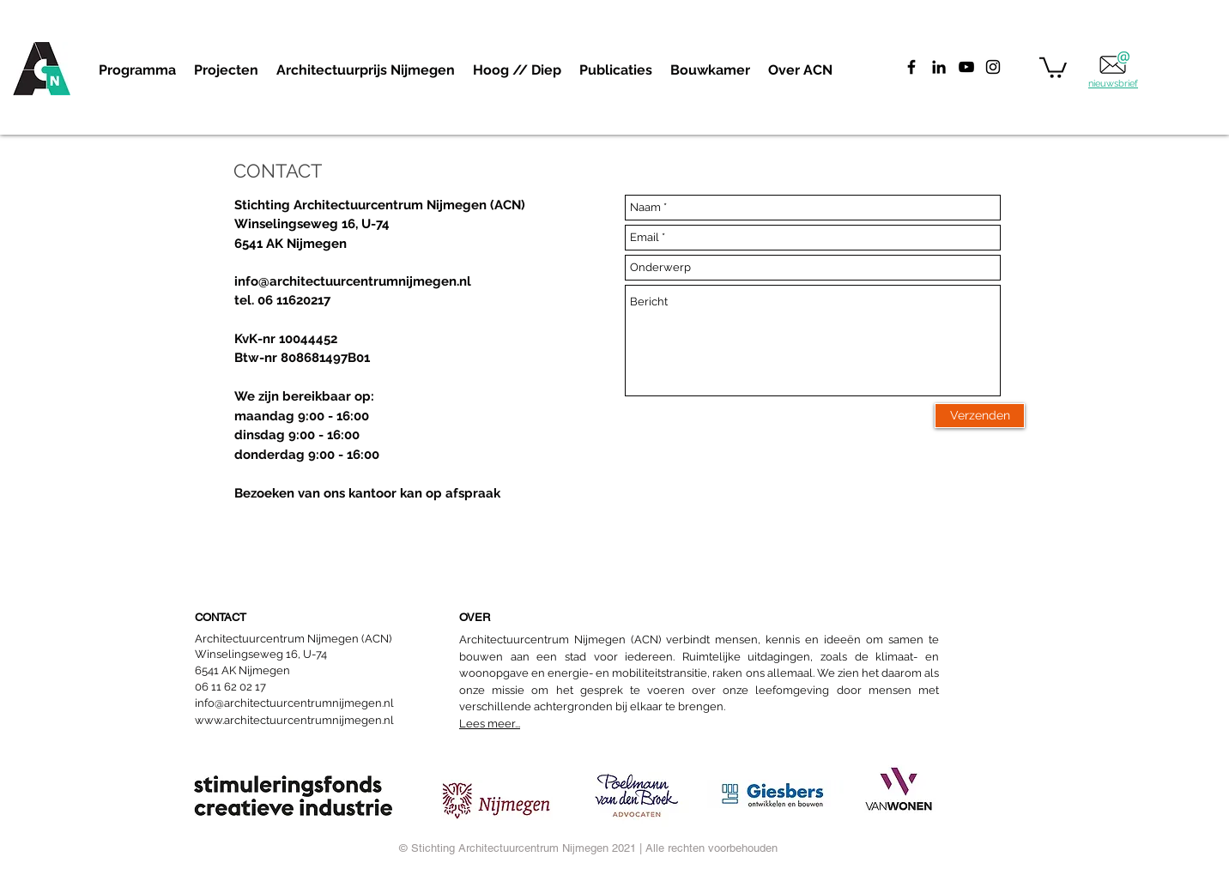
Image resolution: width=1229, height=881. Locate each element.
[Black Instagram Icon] (993, 66)
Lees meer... (489, 723)
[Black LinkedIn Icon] (938, 66)
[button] (226, 70)
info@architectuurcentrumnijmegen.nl (352, 281)
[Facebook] (911, 66)
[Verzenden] (980, 415)
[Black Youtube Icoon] (966, 66)
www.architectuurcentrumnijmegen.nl (294, 720)
